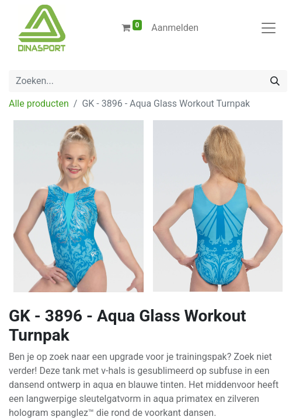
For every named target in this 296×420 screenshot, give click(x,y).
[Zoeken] (275, 81)
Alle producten (39, 103)
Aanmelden (175, 27)
